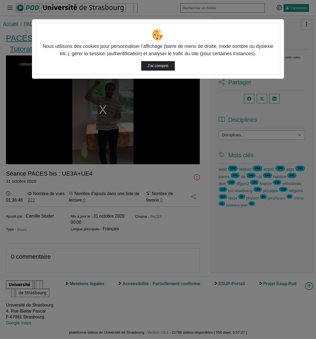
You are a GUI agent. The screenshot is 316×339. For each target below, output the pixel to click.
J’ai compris (157, 66)
